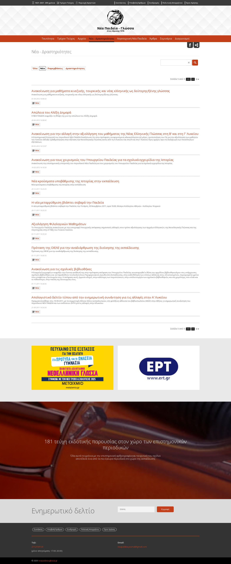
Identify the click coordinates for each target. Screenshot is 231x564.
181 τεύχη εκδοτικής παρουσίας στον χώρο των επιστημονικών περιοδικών (115, 444)
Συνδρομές (154, 3)
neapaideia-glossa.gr (47, 560)
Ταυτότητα (48, 38)
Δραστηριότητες (75, 68)
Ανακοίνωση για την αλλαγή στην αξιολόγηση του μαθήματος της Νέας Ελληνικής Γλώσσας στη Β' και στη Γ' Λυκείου (115, 134)
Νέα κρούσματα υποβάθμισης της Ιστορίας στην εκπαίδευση (75, 181)
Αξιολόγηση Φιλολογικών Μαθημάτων (59, 224)
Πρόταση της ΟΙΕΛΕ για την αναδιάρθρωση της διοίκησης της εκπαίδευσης (85, 248)
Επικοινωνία (115, 45)
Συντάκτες (121, 3)
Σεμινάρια (166, 38)
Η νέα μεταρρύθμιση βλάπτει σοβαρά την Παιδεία (68, 202)
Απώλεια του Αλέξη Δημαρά (51, 112)
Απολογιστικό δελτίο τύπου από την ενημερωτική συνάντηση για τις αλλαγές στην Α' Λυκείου (99, 297)
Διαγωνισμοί (182, 38)
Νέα (42, 68)
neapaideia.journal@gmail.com (132, 546)
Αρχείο (82, 38)
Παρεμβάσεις (55, 68)
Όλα (35, 68)
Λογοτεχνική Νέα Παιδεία (132, 38)
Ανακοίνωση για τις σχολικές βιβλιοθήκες (62, 269)
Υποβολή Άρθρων (137, 3)
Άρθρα (153, 38)
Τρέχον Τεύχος (66, 38)
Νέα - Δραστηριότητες (101, 38)
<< (188, 79)
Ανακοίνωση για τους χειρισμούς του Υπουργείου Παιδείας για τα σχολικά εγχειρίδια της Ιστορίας (103, 160)
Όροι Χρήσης (192, 3)
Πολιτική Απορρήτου (172, 3)
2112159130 (37, 546)
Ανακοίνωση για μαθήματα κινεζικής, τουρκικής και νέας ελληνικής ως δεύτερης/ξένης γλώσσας (101, 91)
